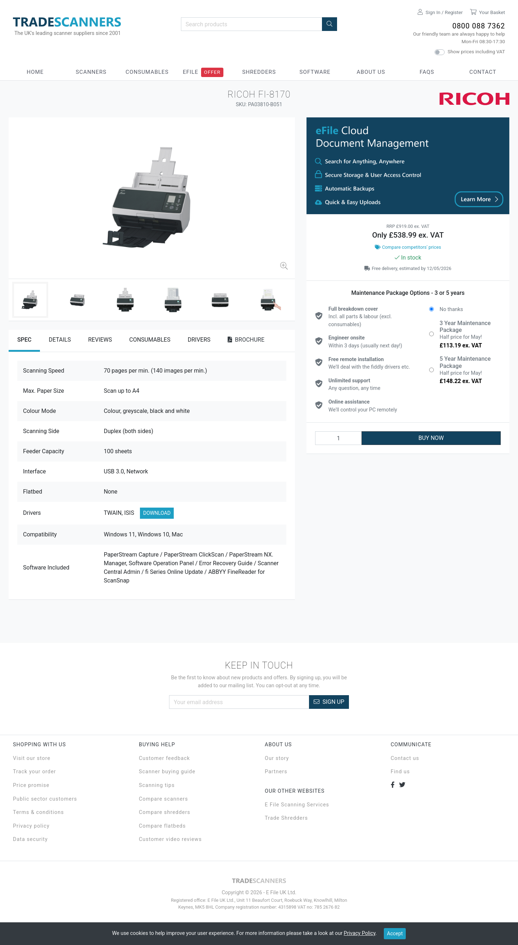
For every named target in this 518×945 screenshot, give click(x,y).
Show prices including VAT (476, 51)
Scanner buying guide (167, 772)
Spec (24, 339)
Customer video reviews (170, 839)
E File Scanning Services (297, 805)
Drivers (199, 339)
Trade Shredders (286, 818)
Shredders (259, 72)
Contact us (405, 758)
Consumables (147, 72)
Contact (482, 72)
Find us (400, 772)
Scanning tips (157, 785)
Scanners (91, 72)
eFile (190, 72)
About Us (371, 72)
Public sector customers (45, 799)
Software (314, 72)
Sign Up (329, 701)
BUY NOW (431, 438)
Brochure (246, 339)
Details (60, 339)
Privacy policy (31, 826)
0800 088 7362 (478, 26)
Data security (30, 839)
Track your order (34, 772)
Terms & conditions (38, 812)
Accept (395, 933)
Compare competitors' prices (408, 247)
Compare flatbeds (162, 826)
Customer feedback (164, 758)
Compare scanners (163, 799)
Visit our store (31, 758)
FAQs (427, 72)
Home (35, 72)
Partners (276, 772)
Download (157, 513)
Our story (277, 758)
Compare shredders (164, 812)
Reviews (100, 339)
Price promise (31, 785)
